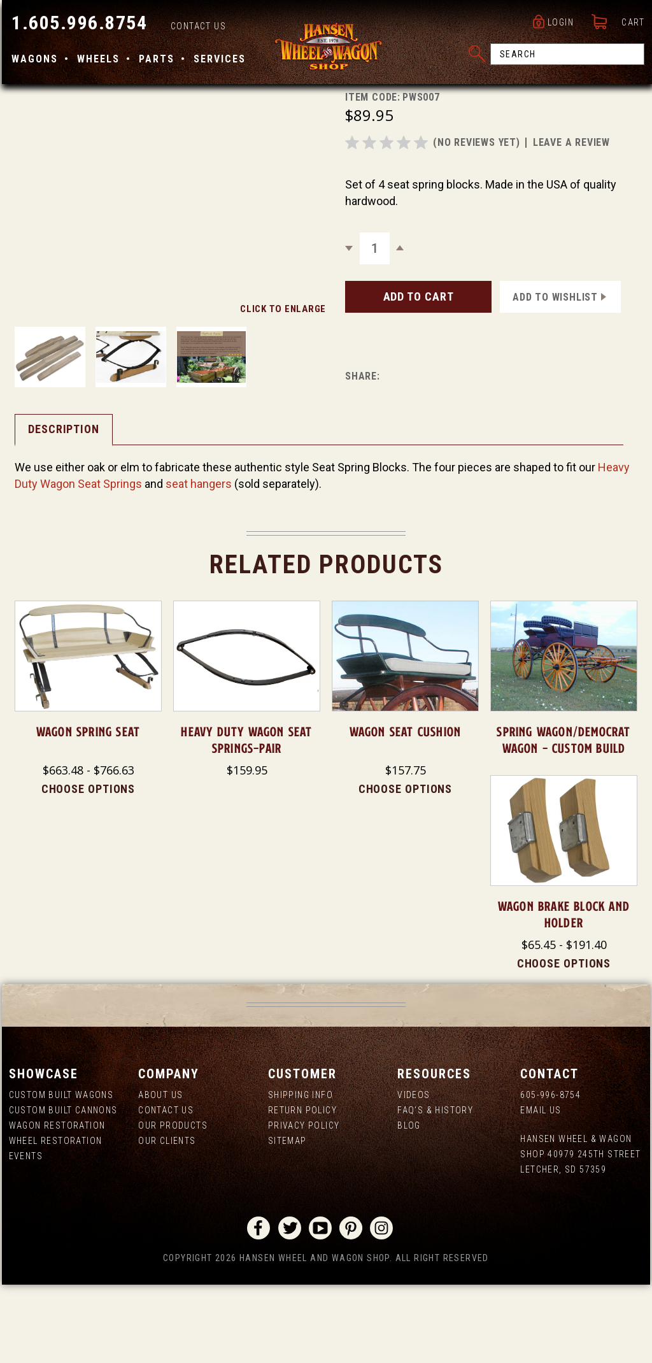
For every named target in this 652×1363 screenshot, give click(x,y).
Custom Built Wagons (59, 1173)
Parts (155, 62)
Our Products (171, 1204)
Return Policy (301, 1188)
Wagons (33, 62)
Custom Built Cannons (61, 1188)
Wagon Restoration (55, 1204)
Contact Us (196, 29)
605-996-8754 (551, 1173)
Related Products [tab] (326, 642)
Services (218, 62)
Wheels (96, 62)
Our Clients (165, 1219)
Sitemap (286, 1219)
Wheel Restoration (54, 1219)
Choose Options (86, 866)
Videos (414, 1173)
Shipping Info (299, 1173)
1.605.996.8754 (77, 26)
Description (61, 506)
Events (24, 1234)
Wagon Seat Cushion (406, 809)
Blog (410, 1204)
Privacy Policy (303, 1204)
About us (159, 1173)
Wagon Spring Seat (87, 809)
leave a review (571, 219)
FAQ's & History (436, 1188)
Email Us (541, 1188)
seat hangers (197, 560)
